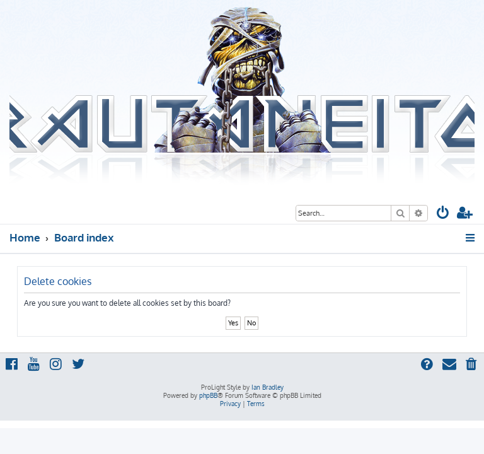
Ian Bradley (267, 387)
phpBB (208, 395)
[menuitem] (443, 214)
